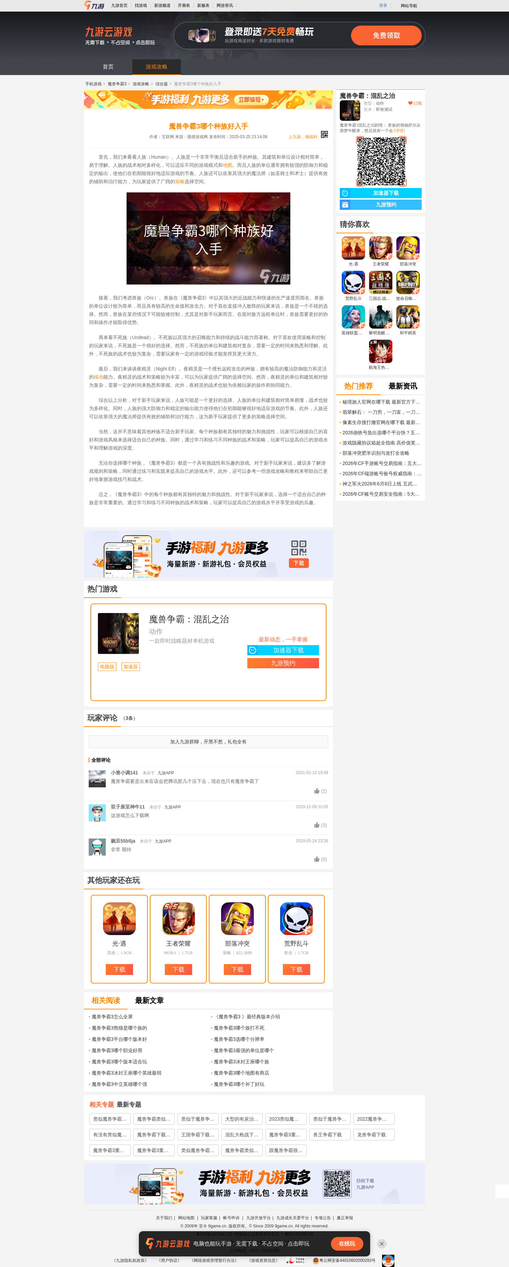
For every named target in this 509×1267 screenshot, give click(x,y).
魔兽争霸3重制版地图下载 (109, 1152)
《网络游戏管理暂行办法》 (214, 1260)
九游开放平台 (258, 1217)
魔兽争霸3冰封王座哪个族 (241, 1061)
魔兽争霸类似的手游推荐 (154, 1120)
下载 (299, 563)
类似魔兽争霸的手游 (198, 1152)
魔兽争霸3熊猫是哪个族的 (119, 1028)
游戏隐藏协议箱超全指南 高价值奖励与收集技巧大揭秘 (382, 443)
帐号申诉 (232, 1217)
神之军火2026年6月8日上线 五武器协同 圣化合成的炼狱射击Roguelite (382, 483)
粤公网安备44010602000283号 (344, 1260)
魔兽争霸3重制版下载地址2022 (285, 1136)
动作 (156, 631)
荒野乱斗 (296, 943)
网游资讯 (225, 5)
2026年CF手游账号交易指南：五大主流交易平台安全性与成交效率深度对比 (382, 463)
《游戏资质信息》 (263, 1260)
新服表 (203, 5)
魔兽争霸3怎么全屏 (112, 1016)
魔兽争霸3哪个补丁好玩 (239, 1084)
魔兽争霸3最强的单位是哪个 (244, 1050)
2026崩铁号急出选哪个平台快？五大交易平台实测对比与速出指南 (382, 432)
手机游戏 (93, 84)
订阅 (415, 103)
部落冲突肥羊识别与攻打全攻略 (376, 453)
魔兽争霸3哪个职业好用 (117, 1050)
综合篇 (162, 84)
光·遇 (119, 943)
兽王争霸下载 (327, 1134)
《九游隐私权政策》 (130, 1260)
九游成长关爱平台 (292, 1217)
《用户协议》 (169, 1260)
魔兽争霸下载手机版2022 (154, 1136)
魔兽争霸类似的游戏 (242, 1152)
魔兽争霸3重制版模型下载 (153, 1152)
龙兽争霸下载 (371, 1134)
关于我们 (164, 1217)
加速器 (130, 666)
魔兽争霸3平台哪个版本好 (119, 1039)
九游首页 (119, 5)
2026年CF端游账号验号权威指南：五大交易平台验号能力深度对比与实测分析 (382, 473)
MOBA (170, 952)
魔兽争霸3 (117, 84)
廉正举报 (345, 1217)
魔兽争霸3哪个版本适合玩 (119, 1061)
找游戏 (141, 5)
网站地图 (186, 1217)
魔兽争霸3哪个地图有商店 (241, 1073)
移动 (98, 377)
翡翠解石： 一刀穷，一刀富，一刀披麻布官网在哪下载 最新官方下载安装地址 (382, 412)
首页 (108, 67)
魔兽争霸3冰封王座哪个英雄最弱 (126, 1073)
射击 (288, 952)
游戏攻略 (157, 67)
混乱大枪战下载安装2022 (242, 1136)
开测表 (184, 5)
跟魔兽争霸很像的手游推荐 (286, 1152)
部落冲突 (237, 943)
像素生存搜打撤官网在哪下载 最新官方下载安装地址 (382, 422)
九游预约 (283, 663)
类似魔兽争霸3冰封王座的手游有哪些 (110, 1120)
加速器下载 (275, 650)
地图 (227, 165)
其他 (111, 952)
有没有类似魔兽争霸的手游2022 (110, 1136)
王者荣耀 (178, 943)
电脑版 (107, 666)
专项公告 (323, 1217)
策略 (180, 181)
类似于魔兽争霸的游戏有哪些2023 (198, 1120)
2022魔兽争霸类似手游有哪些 (374, 1120)
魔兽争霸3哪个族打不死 (239, 1028)
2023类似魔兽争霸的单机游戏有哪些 (286, 1120)
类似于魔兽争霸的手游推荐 (330, 1120)
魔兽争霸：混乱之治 (189, 619)
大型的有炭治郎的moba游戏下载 (242, 1120)
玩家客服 (209, 1217)
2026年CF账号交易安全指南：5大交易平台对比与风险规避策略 (382, 494)
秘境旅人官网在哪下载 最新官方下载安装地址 (382, 402)
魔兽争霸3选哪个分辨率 (239, 1039)
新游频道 (162, 5)
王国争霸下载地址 (198, 1136)
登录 (383, 5)
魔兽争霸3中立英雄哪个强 (119, 1084)
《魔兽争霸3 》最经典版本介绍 (247, 1016)
